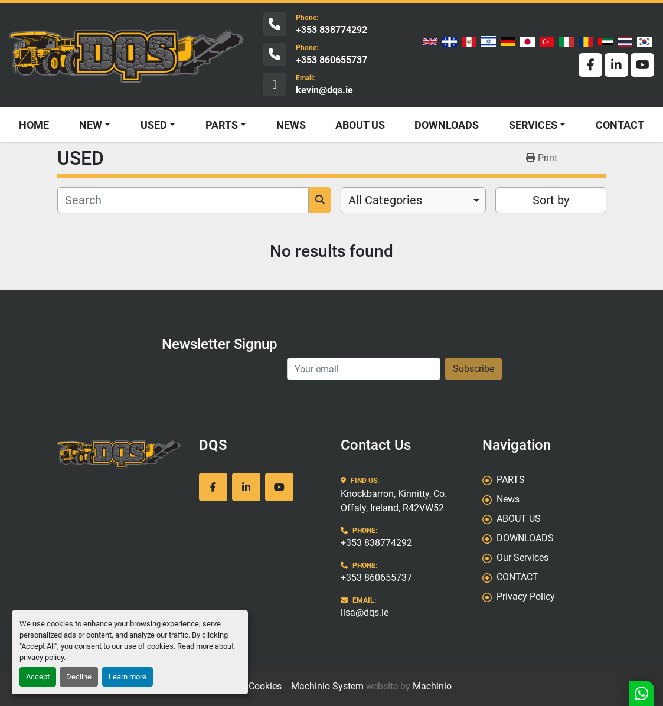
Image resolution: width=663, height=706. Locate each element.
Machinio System (327, 686)
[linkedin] (616, 65)
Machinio (432, 686)
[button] (158, 124)
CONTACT (620, 125)
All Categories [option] (385, 200)
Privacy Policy (526, 596)
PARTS (221, 125)
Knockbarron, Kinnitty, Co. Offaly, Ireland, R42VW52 (394, 501)
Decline (79, 676)
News (291, 125)
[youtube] (642, 65)
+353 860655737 (331, 60)
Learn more (127, 676)
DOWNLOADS (446, 125)
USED (154, 125)
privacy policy (41, 657)
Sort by (551, 200)
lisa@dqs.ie (364, 612)
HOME (34, 125)
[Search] (183, 200)
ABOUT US (360, 125)
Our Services (522, 557)
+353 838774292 (331, 29)
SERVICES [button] (533, 125)
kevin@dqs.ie (324, 90)
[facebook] (590, 65)
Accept (38, 676)
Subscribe (473, 368)
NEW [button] (90, 125)
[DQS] (119, 454)
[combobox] (413, 200)
